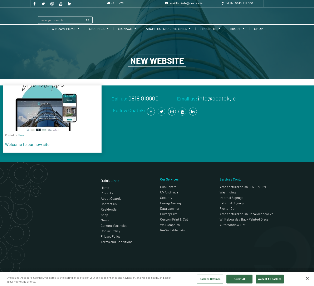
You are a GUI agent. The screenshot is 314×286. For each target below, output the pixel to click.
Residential (109, 209)
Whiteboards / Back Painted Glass (244, 219)
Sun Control (168, 187)
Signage (127, 29)
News (105, 220)
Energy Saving (170, 203)
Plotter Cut (228, 208)
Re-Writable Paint (173, 230)
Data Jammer (170, 208)
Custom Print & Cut (174, 219)
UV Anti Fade (169, 192)
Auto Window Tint (233, 225)
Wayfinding (228, 192)
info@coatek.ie (191, 3)
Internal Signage (232, 197)
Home (105, 187)
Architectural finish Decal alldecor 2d (247, 214)
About (237, 29)
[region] (157, 279)
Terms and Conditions (117, 242)
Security (166, 197)
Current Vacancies (114, 225)
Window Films (65, 29)
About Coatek (111, 198)
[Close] (307, 278)
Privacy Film (168, 214)
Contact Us (109, 204)
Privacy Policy (110, 236)
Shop (258, 29)
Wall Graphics (170, 225)
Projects (210, 29)
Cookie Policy (110, 231)
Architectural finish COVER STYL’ (243, 187)
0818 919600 (244, 3)
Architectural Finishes (168, 29)
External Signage (232, 203)
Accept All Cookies (269, 279)
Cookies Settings (210, 279)
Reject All (239, 279)
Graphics (99, 29)
